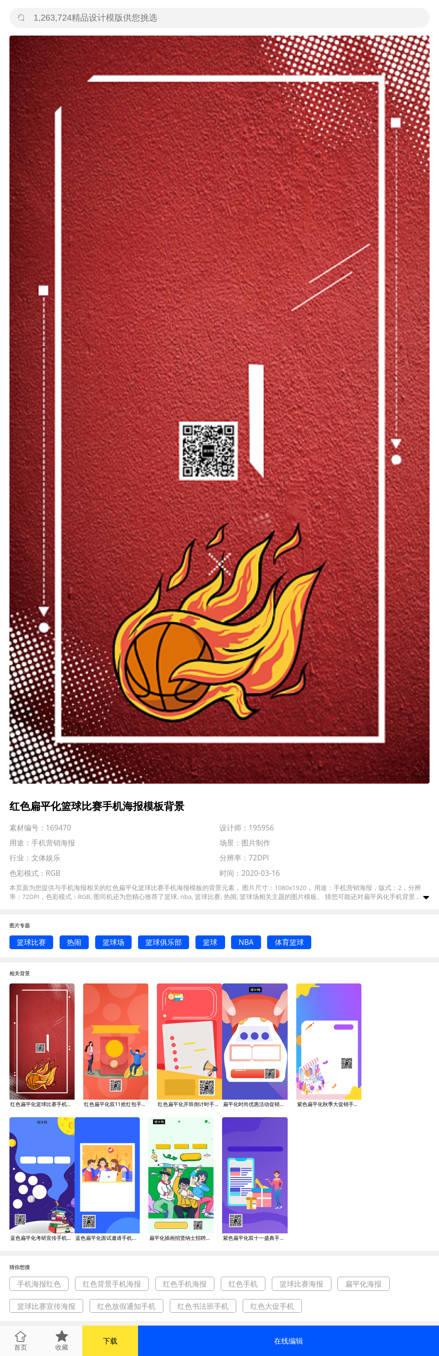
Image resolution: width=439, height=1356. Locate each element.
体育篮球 (289, 942)
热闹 (74, 942)
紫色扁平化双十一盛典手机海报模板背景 (255, 1238)
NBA (245, 942)
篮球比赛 (31, 942)
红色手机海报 (185, 1284)
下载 (110, 1341)
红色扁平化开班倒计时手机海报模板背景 (190, 1104)
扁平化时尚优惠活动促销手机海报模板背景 (255, 1104)
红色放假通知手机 (126, 1306)
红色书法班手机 (203, 1306)
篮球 (210, 942)
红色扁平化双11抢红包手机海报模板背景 (116, 1104)
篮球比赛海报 (301, 1284)
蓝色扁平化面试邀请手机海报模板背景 (107, 1238)
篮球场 (113, 942)
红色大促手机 (272, 1306)
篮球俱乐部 (163, 942)
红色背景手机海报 (112, 1284)
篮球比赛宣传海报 (46, 1306)
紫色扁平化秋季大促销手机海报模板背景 (329, 1104)
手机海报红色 (39, 1284)
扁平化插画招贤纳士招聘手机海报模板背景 (181, 1238)
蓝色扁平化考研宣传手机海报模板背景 (42, 1238)
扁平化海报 (363, 1284)
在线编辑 (288, 1341)
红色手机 (243, 1284)
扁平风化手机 (383, 896)
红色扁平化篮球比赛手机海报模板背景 (42, 1104)
